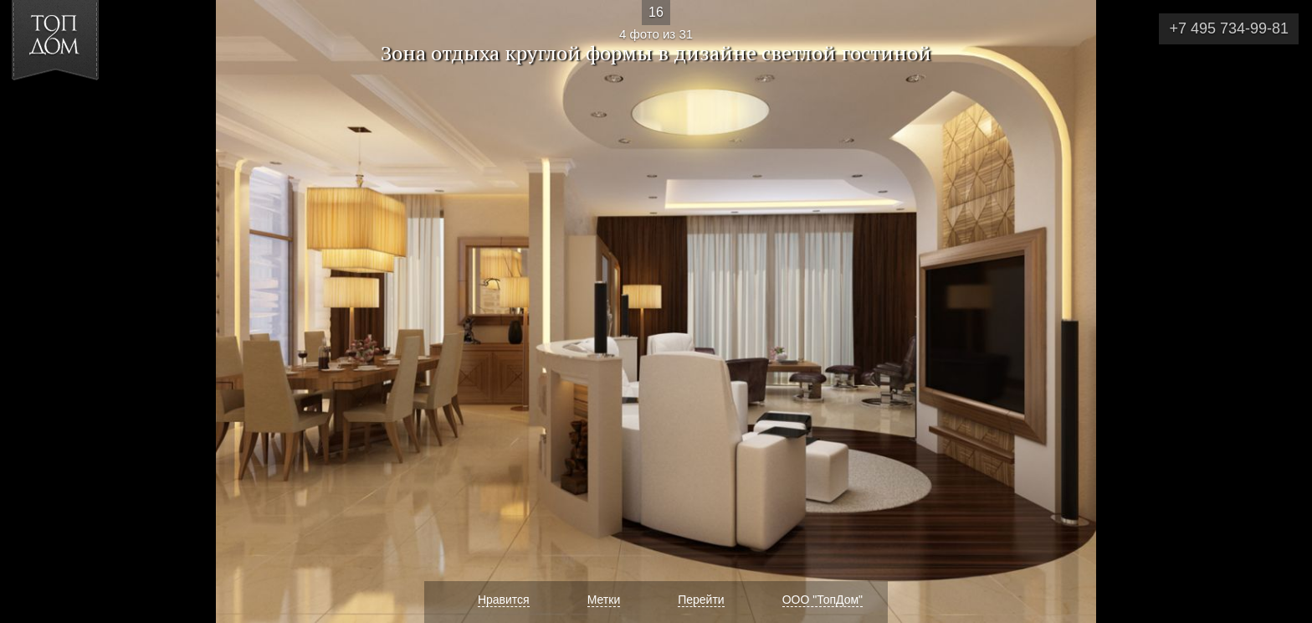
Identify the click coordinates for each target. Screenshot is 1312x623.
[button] (74, 109)
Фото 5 (1279, 311)
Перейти (701, 599)
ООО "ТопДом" (822, 599)
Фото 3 (32, 311)
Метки (604, 599)
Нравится (504, 599)
